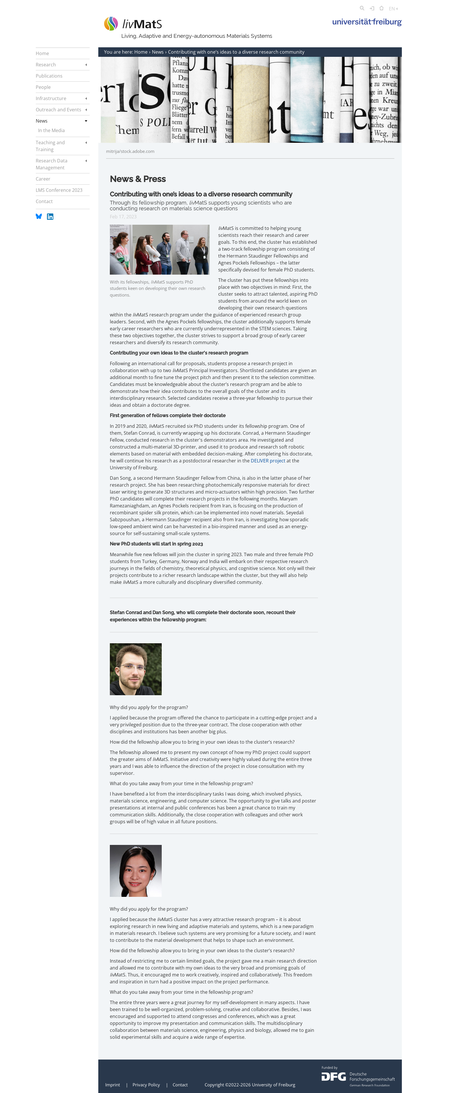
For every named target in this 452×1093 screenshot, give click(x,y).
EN (393, 8)
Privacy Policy (146, 1085)
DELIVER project (268, 461)
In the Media (51, 130)
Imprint (112, 1085)
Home (141, 52)
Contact (180, 1085)
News (158, 52)
